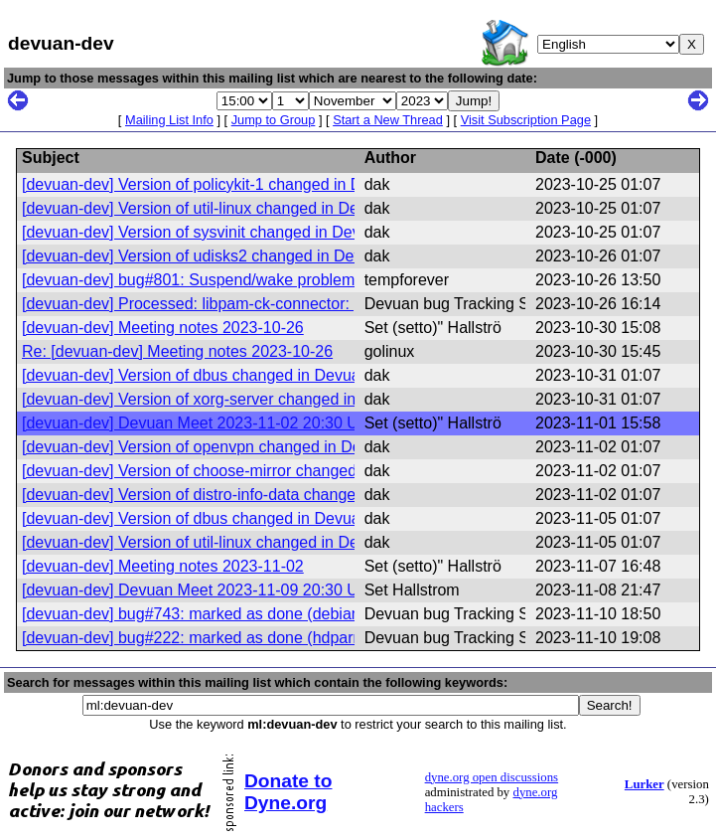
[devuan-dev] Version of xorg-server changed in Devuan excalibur (252, 399)
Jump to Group (273, 119)
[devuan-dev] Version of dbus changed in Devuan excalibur (229, 375)
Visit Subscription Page (526, 119)
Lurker (644, 784)
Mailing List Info (169, 119)
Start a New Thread (388, 119)
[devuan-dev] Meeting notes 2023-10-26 (163, 327)
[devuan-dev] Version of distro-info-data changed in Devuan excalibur (265, 494)
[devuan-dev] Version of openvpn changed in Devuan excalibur (243, 446)
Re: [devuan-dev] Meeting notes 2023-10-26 (177, 351)
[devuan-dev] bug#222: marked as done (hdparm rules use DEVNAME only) (289, 637)
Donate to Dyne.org (288, 791)
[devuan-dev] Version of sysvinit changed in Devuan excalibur (238, 232)
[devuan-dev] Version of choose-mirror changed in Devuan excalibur (261, 470)
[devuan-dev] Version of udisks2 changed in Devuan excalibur (239, 256)
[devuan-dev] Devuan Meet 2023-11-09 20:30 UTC (200, 590)
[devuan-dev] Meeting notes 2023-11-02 (163, 566)
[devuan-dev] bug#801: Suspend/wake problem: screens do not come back (285, 279)
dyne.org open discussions (491, 777)
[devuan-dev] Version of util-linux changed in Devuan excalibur (241, 208)
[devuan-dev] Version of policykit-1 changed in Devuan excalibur (248, 184)
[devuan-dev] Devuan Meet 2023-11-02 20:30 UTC (200, 423)
